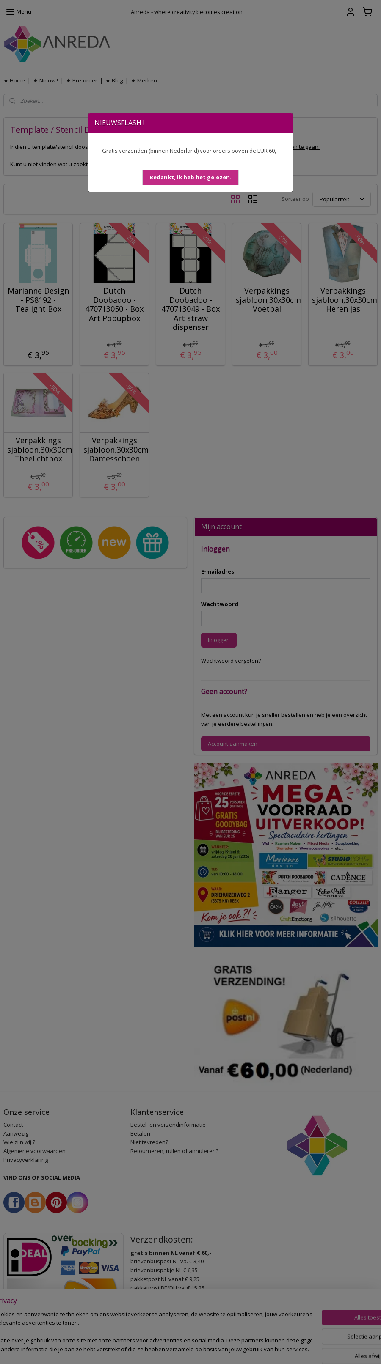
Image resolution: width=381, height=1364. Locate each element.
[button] (190, 177)
